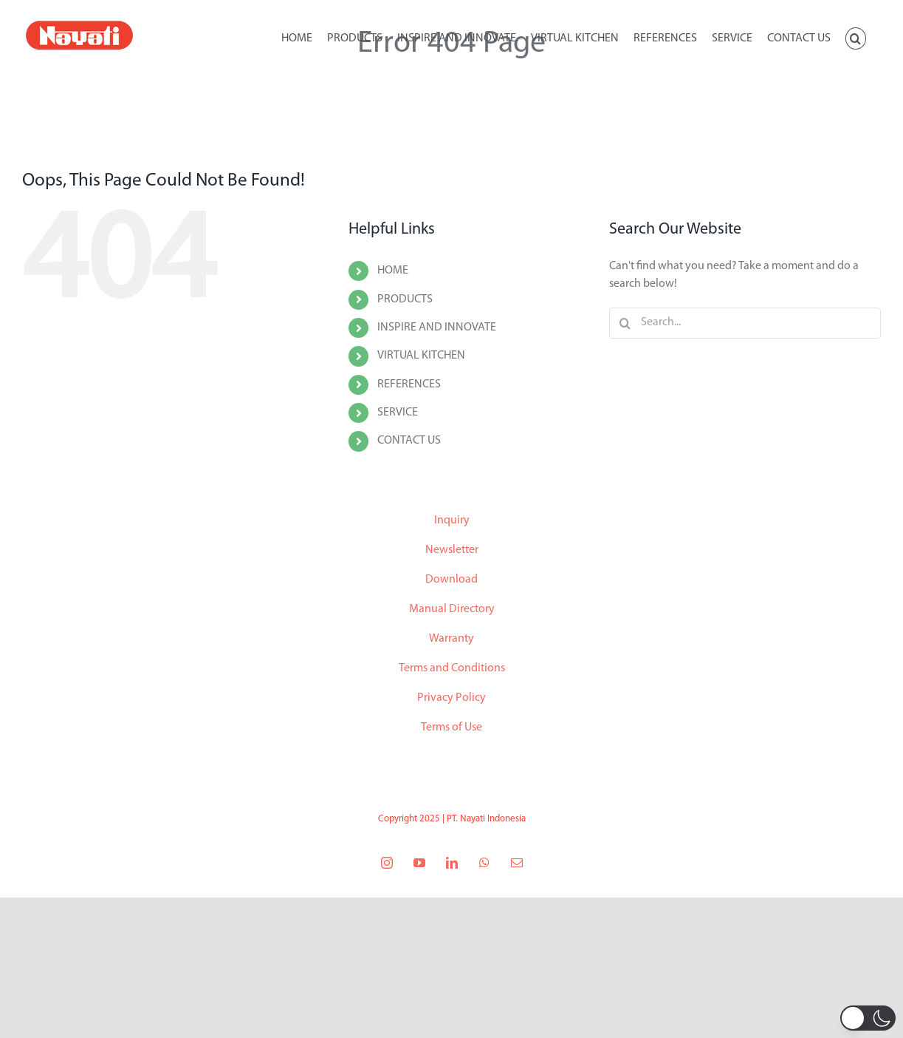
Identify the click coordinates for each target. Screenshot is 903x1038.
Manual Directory (452, 609)
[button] (855, 37)
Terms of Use (451, 727)
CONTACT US (409, 441)
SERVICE (397, 412)
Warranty (451, 639)
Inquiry (452, 520)
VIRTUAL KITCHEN (421, 356)
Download (451, 580)
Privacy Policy (451, 698)
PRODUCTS (405, 299)
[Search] (624, 323)
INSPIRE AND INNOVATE (436, 327)
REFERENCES (409, 384)
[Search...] (745, 323)
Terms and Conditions (452, 668)
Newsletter (451, 550)
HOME (392, 271)
